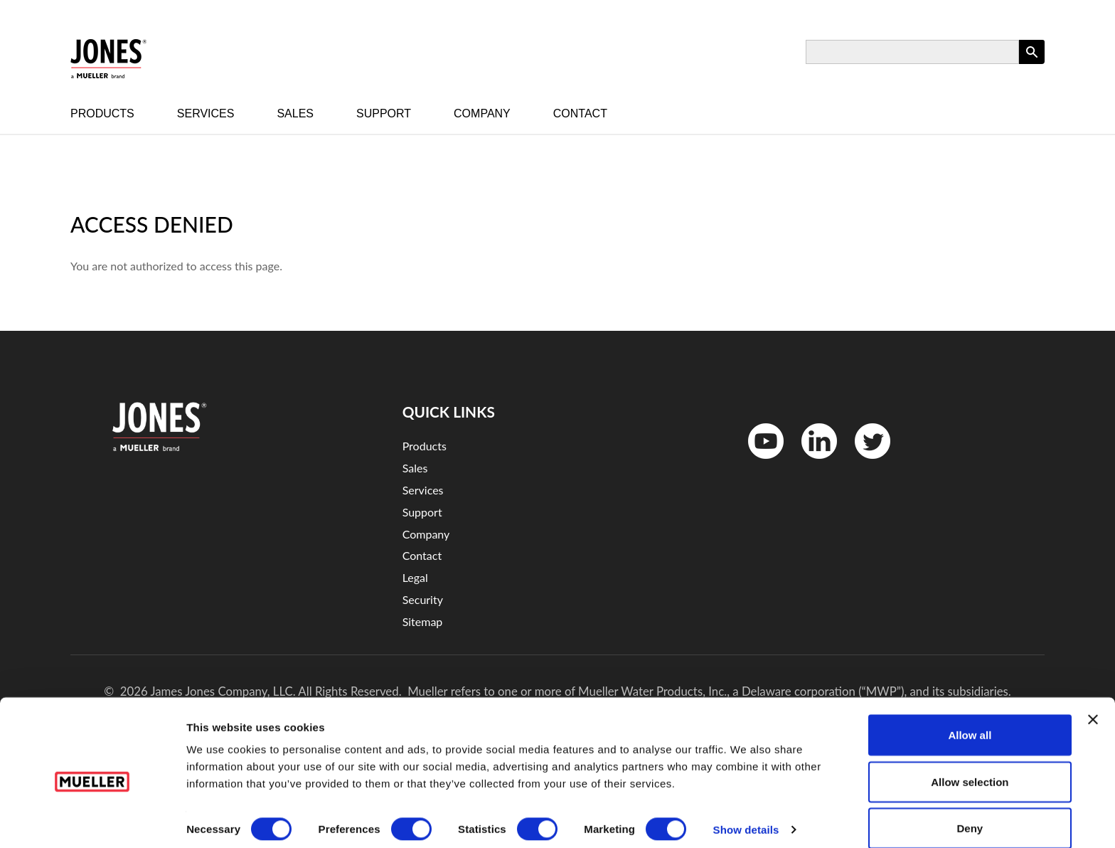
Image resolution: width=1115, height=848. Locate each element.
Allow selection (969, 764)
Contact (580, 113)
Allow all (969, 717)
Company (482, 113)
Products (102, 113)
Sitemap (422, 621)
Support (383, 113)
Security (422, 599)
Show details (746, 811)
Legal (415, 577)
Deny (970, 810)
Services (206, 113)
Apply (1032, 63)
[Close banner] (1093, 701)
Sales (295, 113)
